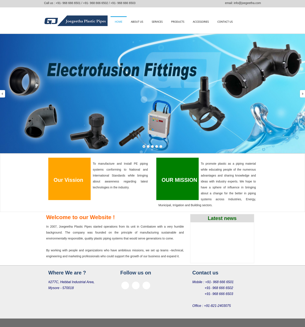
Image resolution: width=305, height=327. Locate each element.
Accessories (201, 22)
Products (177, 22)
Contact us (225, 22)
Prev (3, 94)
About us (137, 22)
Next (302, 94)
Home (118, 22)
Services (157, 22)
